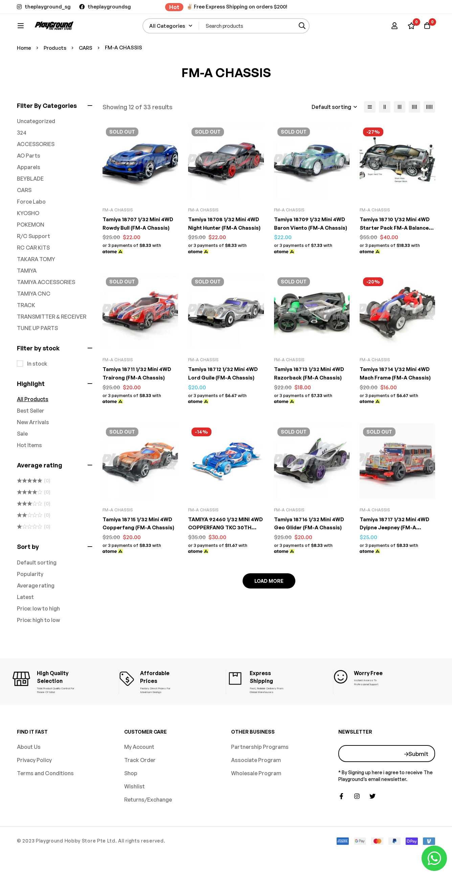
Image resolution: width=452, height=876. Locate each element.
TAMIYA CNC (33, 316)
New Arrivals (33, 444)
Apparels (28, 189)
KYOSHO (28, 235)
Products (55, 70)
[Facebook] (341, 818)
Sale (22, 456)
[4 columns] (414, 129)
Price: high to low (38, 642)
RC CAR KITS (33, 270)
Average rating (35, 607)
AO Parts (28, 178)
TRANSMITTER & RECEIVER (51, 339)
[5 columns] (429, 129)
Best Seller (30, 433)
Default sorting (36, 584)
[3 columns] (399, 129)
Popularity (30, 596)
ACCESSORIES (35, 166)
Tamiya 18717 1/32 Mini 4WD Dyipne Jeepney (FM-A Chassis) (396, 548)
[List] (370, 129)
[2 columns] (384, 129)
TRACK (26, 327)
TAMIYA (27, 293)
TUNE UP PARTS (37, 350)
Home (24, 70)
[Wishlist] (409, 29)
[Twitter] (372, 818)
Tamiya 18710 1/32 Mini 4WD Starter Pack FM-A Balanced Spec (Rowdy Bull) (397, 249)
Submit (418, 775)
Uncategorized (36, 143)
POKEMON (30, 247)
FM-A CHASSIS (118, 232)
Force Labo (31, 224)
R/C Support (33, 258)
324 (21, 155)
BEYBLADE (30, 201)
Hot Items (29, 467)
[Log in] (392, 29)
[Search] (318, 29)
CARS (87, 70)
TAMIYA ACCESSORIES (46, 304)
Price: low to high (38, 630)
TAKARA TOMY (36, 281)
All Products (32, 421)
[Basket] (426, 29)
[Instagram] (357, 818)
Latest (25, 619)
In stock (37, 386)
